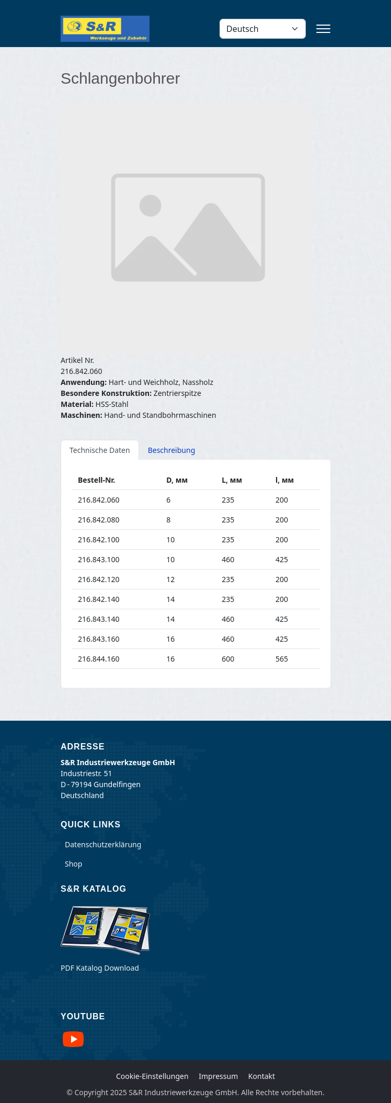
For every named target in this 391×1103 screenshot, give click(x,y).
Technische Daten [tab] (100, 450)
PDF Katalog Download (100, 968)
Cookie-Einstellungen (152, 1076)
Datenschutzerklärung (103, 844)
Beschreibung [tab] (172, 450)
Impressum (218, 1076)
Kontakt (261, 1076)
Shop (73, 864)
